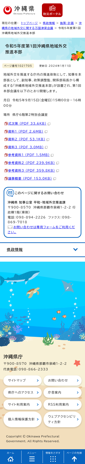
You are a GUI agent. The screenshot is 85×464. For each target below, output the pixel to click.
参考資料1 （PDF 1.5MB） (30, 154)
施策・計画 (67, 23)
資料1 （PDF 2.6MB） (27, 131)
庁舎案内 (54, 392)
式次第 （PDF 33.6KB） (29, 123)
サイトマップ (17, 380)
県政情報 (49, 23)
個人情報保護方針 (21, 419)
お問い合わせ (58, 380)
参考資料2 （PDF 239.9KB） (33, 162)
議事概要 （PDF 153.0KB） (32, 178)
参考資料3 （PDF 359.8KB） (33, 170)
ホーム (11, 453)
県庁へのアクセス (21, 392)
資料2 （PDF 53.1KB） (28, 139)
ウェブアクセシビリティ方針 (61, 419)
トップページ (29, 23)
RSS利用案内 (58, 404)
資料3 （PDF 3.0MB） (28, 147)
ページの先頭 (74, 453)
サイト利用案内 (19, 404)
